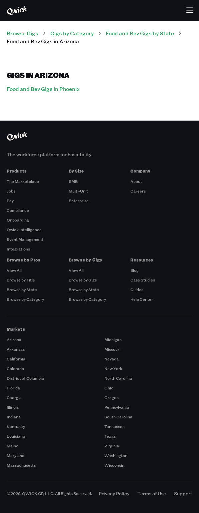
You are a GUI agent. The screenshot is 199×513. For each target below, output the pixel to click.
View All (14, 270)
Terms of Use (151, 493)
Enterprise (79, 200)
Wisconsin (114, 465)
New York (113, 368)
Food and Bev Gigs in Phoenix (43, 88)
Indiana (14, 416)
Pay (10, 200)
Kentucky (16, 426)
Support (183, 493)
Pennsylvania (116, 407)
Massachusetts (21, 465)
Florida (13, 387)
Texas (110, 436)
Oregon (111, 397)
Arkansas (16, 349)
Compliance (18, 210)
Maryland (15, 455)
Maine (12, 445)
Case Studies (142, 279)
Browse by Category (25, 299)
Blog (134, 270)
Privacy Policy (114, 493)
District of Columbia (25, 378)
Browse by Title (21, 279)
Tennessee (114, 426)
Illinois (13, 407)
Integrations (18, 249)
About (136, 181)
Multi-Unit (78, 191)
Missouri (112, 349)
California (16, 358)
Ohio (108, 387)
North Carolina (118, 378)
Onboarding (18, 220)
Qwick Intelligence (24, 229)
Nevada (111, 358)
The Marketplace (23, 181)
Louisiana (16, 436)
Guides (136, 289)
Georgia (14, 397)
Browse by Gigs (83, 279)
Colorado (15, 368)
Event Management (25, 239)
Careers (138, 191)
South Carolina (118, 416)
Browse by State (22, 289)
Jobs (11, 191)
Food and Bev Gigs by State (140, 33)
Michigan (113, 339)
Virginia (111, 445)
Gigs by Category (72, 33)
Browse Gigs (22, 33)
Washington (115, 455)
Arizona (14, 339)
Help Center (141, 299)
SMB (73, 181)
